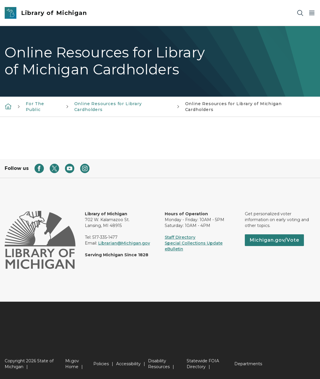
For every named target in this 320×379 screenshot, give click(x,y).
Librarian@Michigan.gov (124, 243)
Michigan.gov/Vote (274, 240)
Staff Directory (180, 237)
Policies (101, 363)
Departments (248, 363)
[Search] (300, 13)
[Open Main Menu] (311, 13)
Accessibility (128, 363)
